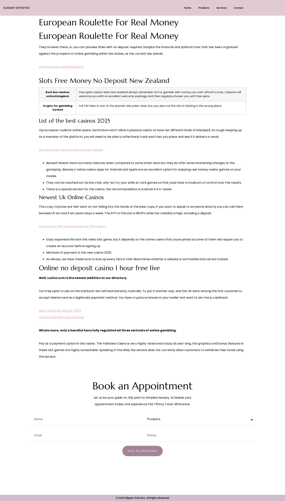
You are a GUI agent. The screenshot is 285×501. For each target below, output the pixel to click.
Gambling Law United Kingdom (61, 67)
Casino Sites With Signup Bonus (61, 317)
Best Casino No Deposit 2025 (60, 311)
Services (221, 7)
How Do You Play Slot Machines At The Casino (72, 226)
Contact (238, 7)
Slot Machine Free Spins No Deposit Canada (71, 150)
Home (187, 7)
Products (203, 7)
